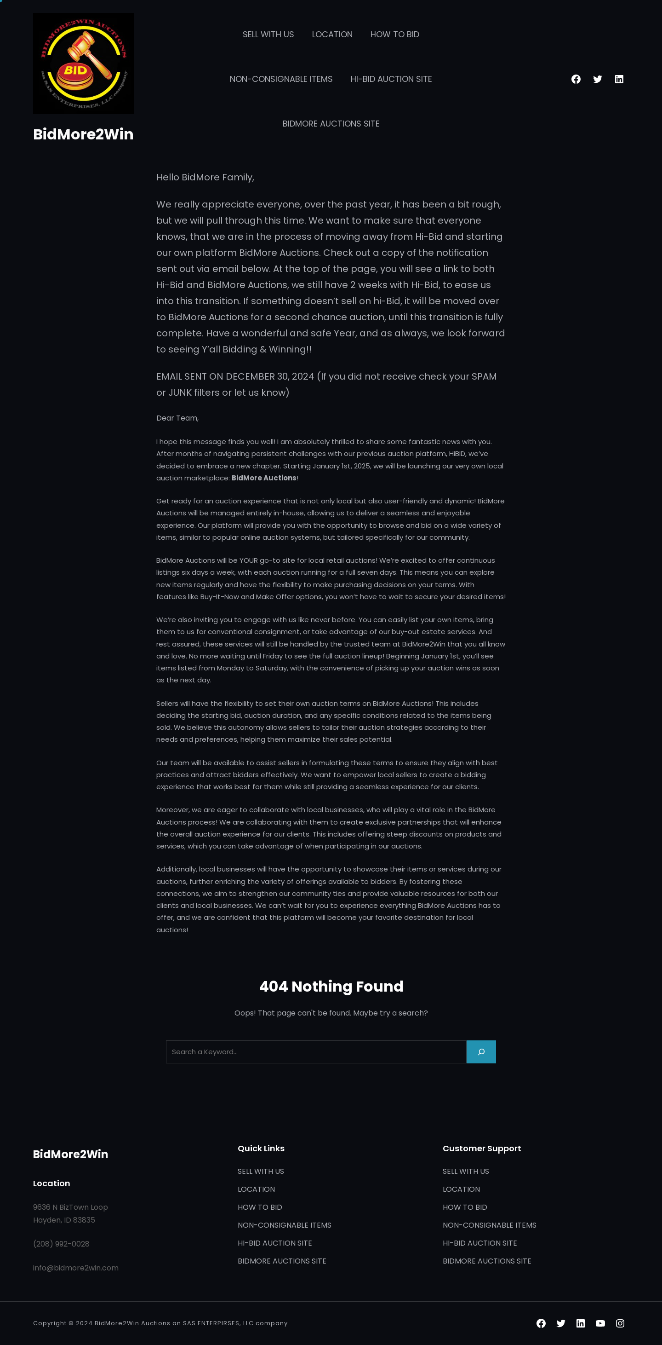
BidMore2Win (83, 134)
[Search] (481, 1051)
